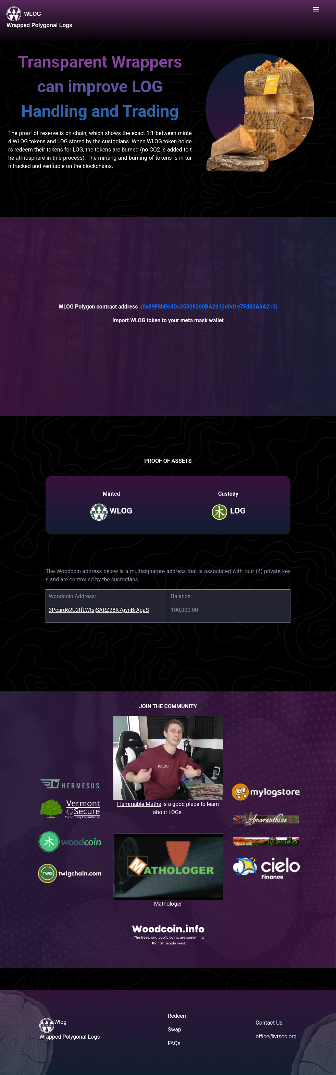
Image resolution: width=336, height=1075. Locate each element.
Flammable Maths (139, 804)
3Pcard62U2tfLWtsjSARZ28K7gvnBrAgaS (99, 610)
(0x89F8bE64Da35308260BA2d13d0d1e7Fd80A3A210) (209, 306)
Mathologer (168, 904)
